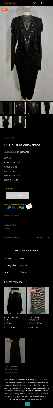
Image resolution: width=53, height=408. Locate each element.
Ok (27, 404)
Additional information (26, 251)
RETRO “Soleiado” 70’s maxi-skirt (35, 318)
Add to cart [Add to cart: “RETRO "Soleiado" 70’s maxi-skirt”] (33, 327)
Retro (13, 138)
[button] (35, 2)
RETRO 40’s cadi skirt (11, 318)
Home (6, 138)
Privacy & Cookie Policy (14, 391)
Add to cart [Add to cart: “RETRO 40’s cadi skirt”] (10, 328)
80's (8, 228)
